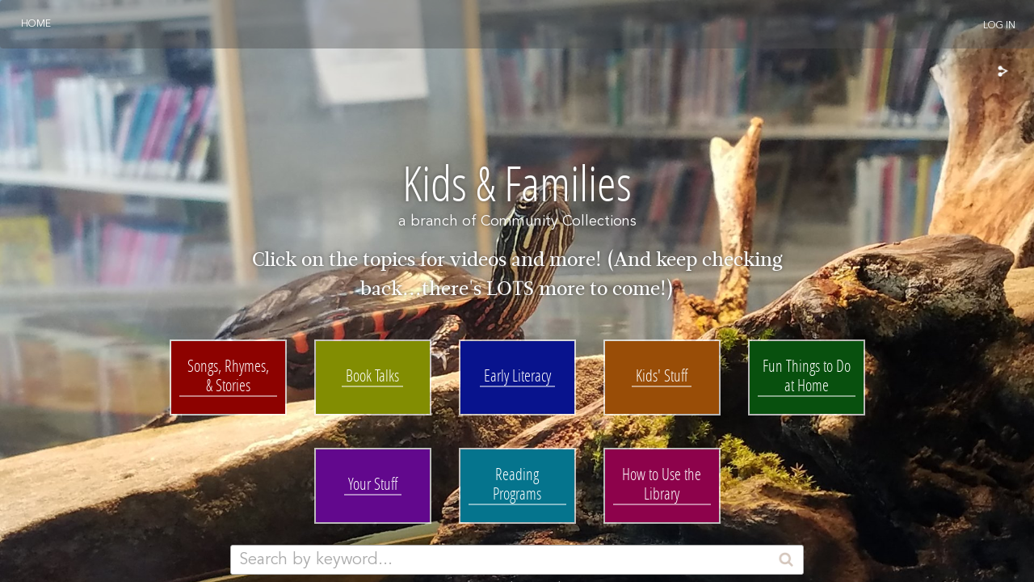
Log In (999, 26)
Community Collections (559, 221)
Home (36, 24)
